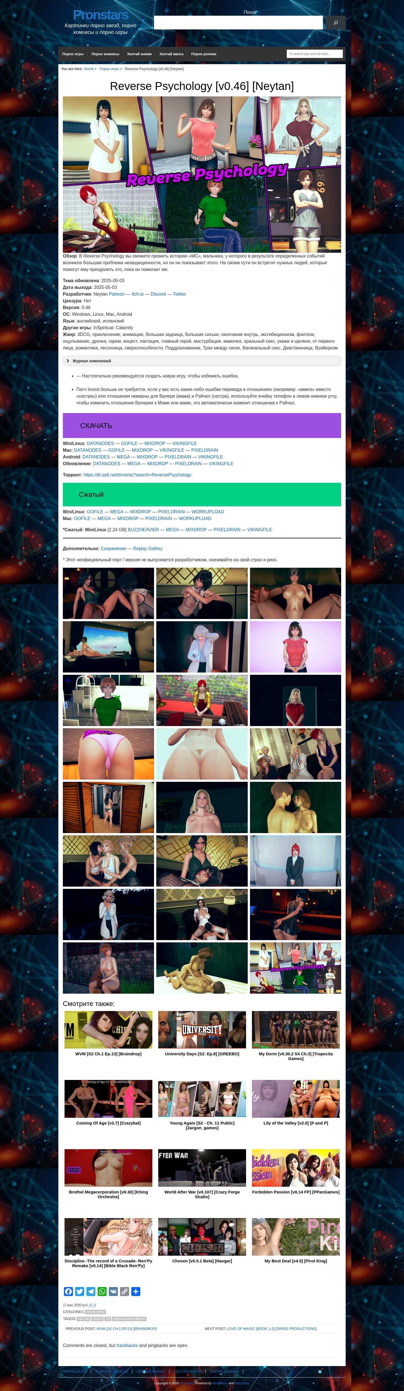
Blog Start (242, 1383)
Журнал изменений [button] (88, 361)
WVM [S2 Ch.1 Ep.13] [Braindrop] (127, 1329)
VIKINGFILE (184, 443)
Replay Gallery (148, 548)
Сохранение (113, 548)
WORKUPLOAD (208, 511)
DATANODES (100, 443)
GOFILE (129, 443)
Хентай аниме (139, 54)
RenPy (97, 1319)
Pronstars (100, 14)
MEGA (123, 457)
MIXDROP (154, 443)
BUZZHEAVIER (143, 529)
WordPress (220, 1383)
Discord (158, 294)
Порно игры (73, 54)
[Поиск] (336, 22)
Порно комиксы (105, 54)
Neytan (83, 1319)
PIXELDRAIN (204, 450)
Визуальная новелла (129, 1319)
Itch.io (138, 294)
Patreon (117, 294)
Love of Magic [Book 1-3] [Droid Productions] (272, 1329)
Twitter (179, 294)
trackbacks (127, 1345)
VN (108, 1319)
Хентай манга (171, 54)
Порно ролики (204, 54)
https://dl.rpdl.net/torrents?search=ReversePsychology (137, 474)
